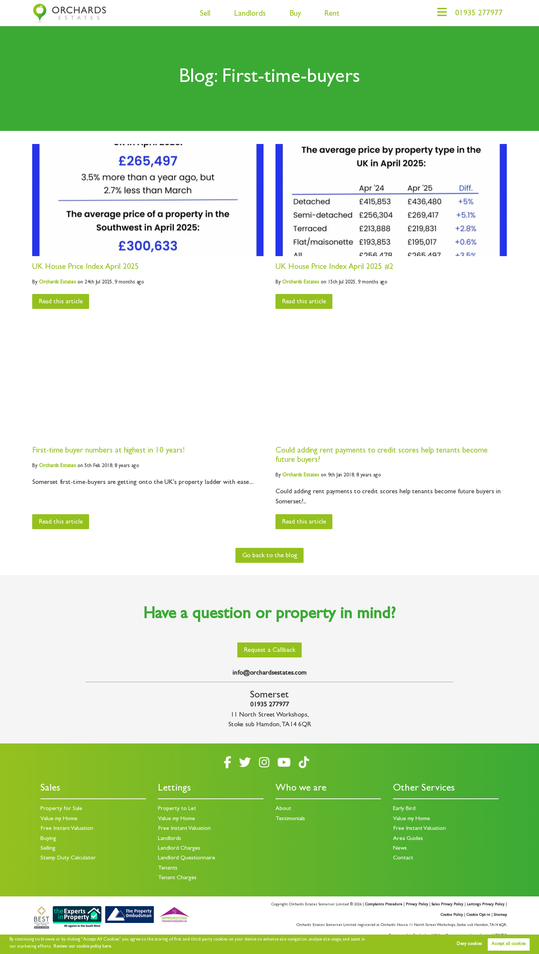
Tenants (167, 868)
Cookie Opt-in (478, 915)
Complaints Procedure (383, 905)
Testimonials (290, 819)
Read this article (61, 302)
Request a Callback (269, 650)
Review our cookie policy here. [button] (83, 947)
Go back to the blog (269, 556)
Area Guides (408, 839)
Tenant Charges (177, 878)
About (283, 809)
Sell (205, 14)
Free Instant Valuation (66, 829)
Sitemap (500, 915)
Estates (57, 282)
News (400, 849)
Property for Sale (61, 809)
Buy (295, 14)
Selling (47, 849)
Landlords (250, 14)
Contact (403, 858)
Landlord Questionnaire (186, 858)
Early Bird (404, 809)
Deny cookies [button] (469, 944)
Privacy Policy (417, 905)
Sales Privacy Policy (447, 905)
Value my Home (58, 819)
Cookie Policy (452, 915)
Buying (48, 839)
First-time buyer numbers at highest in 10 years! (108, 451)
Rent (331, 14)
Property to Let (177, 809)
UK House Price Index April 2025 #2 (334, 268)
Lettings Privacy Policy (486, 905)
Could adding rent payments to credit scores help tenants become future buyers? (381, 455)
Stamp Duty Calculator (68, 858)
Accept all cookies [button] (508, 944)
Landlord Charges (179, 849)
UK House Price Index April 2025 (85, 268)
